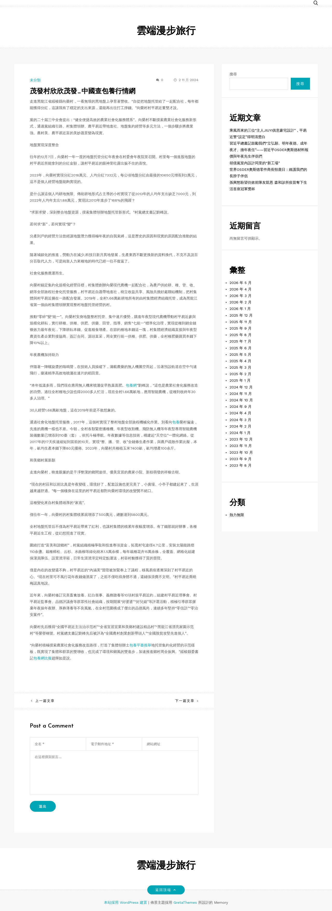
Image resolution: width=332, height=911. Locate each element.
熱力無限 (237, 515)
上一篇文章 (45, 701)
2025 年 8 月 (241, 335)
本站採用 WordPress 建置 (126, 902)
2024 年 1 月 (240, 433)
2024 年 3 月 (240, 420)
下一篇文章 (185, 701)
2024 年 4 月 (240, 413)
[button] (316, 3)
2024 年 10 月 (241, 400)
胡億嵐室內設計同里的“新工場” (255, 163)
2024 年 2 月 (240, 426)
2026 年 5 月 (241, 283)
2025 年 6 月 (241, 348)
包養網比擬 (42, 658)
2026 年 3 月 (241, 296)
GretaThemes (185, 902)
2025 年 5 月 (240, 354)
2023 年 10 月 (241, 452)
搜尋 (233, 74)
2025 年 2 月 (240, 374)
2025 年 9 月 (241, 328)
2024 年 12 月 (241, 387)
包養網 (131, 385)
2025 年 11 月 (241, 322)
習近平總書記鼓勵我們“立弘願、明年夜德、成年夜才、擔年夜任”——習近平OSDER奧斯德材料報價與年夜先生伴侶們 (269, 149)
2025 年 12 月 (241, 315)
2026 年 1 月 (240, 309)
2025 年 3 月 (240, 367)
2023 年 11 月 (241, 446)
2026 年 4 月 (241, 289)
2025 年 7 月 (240, 341)
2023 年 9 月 (241, 459)
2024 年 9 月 (241, 406)
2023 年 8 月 (241, 465)
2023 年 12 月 (241, 439)
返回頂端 (165, 890)
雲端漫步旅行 (166, 31)
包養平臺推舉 (140, 645)
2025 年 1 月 (240, 380)
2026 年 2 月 (241, 302)
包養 (175, 422)
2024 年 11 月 (241, 394)
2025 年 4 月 (240, 361)
